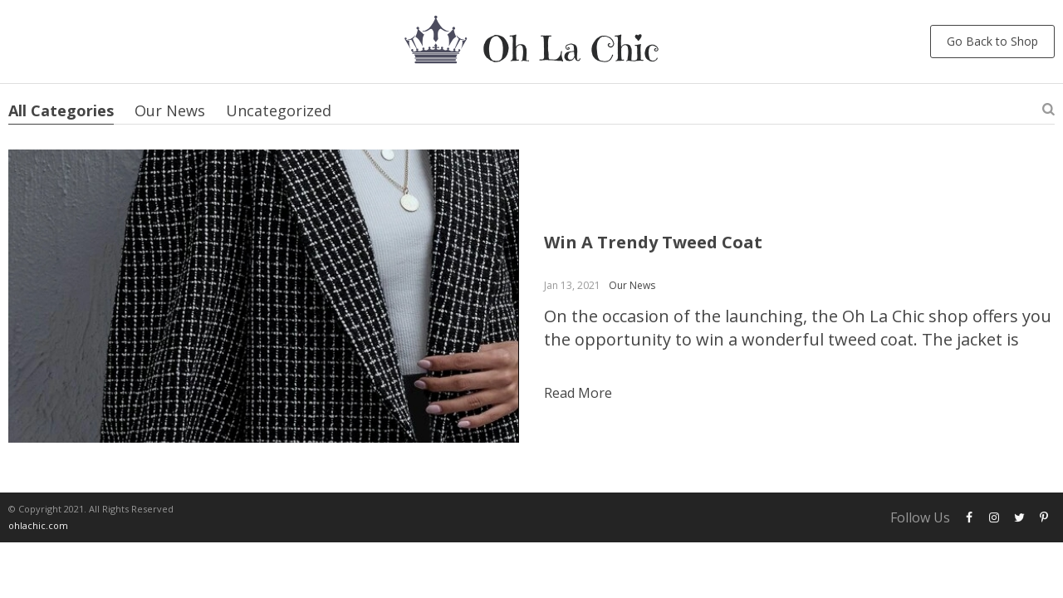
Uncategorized (278, 110)
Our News (170, 110)
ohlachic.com (38, 525)
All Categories (61, 110)
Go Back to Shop (992, 41)
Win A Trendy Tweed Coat (653, 242)
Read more (578, 393)
